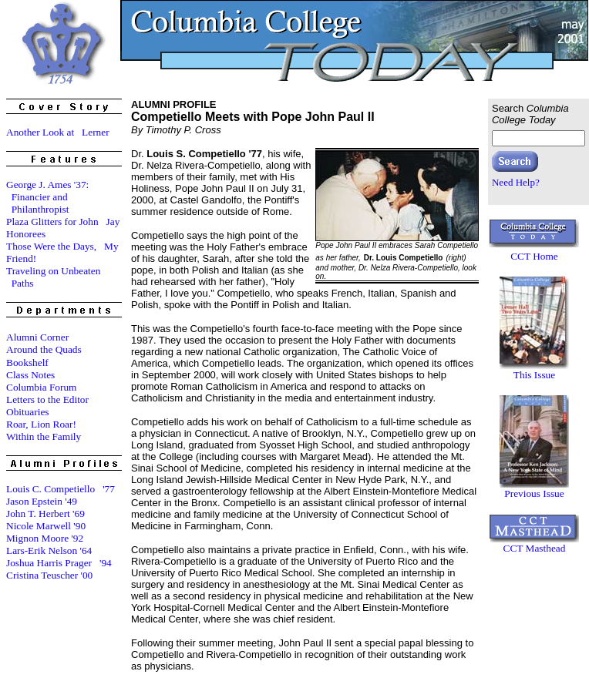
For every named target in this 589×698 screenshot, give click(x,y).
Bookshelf (27, 362)
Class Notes (30, 375)
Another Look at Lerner (57, 132)
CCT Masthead (534, 548)
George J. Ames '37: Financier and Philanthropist (47, 197)
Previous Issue (534, 493)
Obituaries (27, 412)
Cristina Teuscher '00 (49, 575)
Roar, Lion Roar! (41, 424)
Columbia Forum (41, 387)
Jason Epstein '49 (41, 501)
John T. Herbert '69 (45, 513)
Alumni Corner (37, 337)
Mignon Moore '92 (44, 538)
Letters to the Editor (47, 399)
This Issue (534, 375)
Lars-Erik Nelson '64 (49, 550)
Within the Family (43, 436)
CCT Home (534, 256)
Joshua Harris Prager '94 (59, 563)
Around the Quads (44, 349)
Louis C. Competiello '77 (60, 489)
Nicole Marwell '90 (46, 526)
